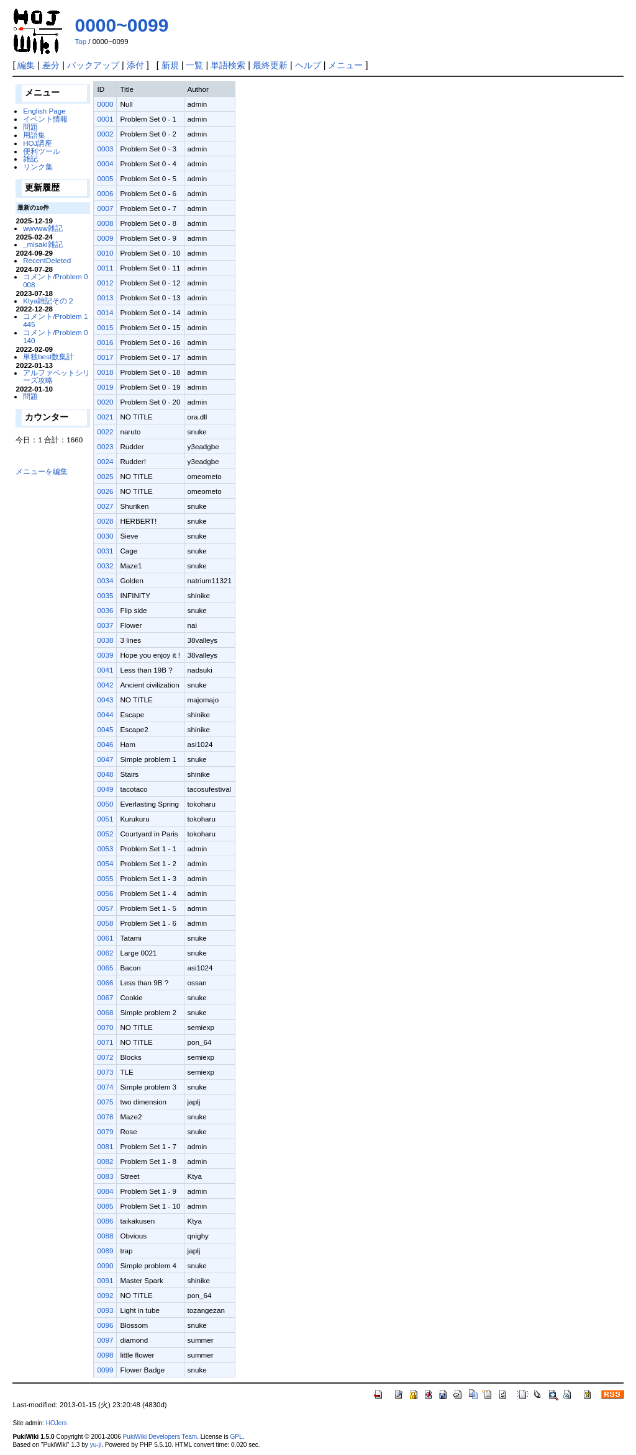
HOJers (56, 1423)
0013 (105, 297)
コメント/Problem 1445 (55, 320)
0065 (105, 968)
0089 (105, 1251)
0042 (105, 685)
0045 (105, 729)
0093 (105, 1310)
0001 (105, 119)
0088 (105, 1236)
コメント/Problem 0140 (55, 336)
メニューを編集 (42, 471)
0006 (105, 193)
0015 (105, 327)
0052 (105, 834)
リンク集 (38, 167)
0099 (105, 1370)
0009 (105, 238)
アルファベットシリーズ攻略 (56, 377)
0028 (105, 521)
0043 (105, 700)
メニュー (345, 65)
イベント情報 (45, 119)
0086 (105, 1221)
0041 (105, 670)
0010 (105, 253)
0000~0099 (121, 25)
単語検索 (228, 65)
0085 (105, 1206)
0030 (105, 536)
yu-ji (95, 1444)
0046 (105, 744)
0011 (105, 268)
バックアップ (93, 65)
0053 (105, 848)
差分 (51, 65)
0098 (105, 1355)
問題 (30, 127)
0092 (105, 1295)
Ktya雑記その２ (49, 301)
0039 (105, 655)
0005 (105, 178)
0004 (105, 163)
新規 (170, 65)
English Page (44, 111)
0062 (105, 953)
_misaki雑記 (43, 244)
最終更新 (270, 65)
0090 (105, 1265)
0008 (105, 223)
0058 (105, 923)
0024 (105, 461)
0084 (105, 1191)
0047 (105, 759)
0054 (105, 863)
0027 (105, 506)
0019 (105, 387)
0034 (105, 580)
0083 (105, 1176)
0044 (105, 714)
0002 (105, 134)
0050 (105, 804)
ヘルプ (308, 65)
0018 (105, 372)
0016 (105, 342)
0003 (105, 149)
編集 (26, 65)
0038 (105, 640)
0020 (105, 402)
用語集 (34, 135)
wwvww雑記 (43, 228)
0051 (105, 819)
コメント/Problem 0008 (55, 280)
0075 (105, 1102)
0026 (105, 491)
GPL (236, 1436)
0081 (105, 1146)
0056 (105, 893)
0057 (105, 908)
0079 (105, 1131)
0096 (105, 1325)
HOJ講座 (37, 143)
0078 (105, 1117)
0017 (105, 357)
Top (80, 41)
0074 (105, 1087)
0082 (105, 1161)
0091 (105, 1280)
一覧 (194, 65)
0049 (105, 789)
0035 (105, 595)
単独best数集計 (48, 356)
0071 (105, 1042)
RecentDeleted (47, 260)
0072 (105, 1057)
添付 (135, 65)
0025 (105, 476)
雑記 (30, 158)
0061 (105, 938)
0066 (105, 982)
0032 (105, 566)
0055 (105, 878)
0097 (105, 1340)
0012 (105, 283)
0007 (105, 208)
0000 (105, 104)
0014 (105, 312)
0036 (105, 610)
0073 (105, 1072)
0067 (105, 997)
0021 (105, 417)
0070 (105, 1027)
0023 (105, 446)
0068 (105, 1012)
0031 (105, 551)
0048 (105, 774)
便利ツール (41, 151)
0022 (105, 432)
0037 (105, 625)
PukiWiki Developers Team (160, 1436)
